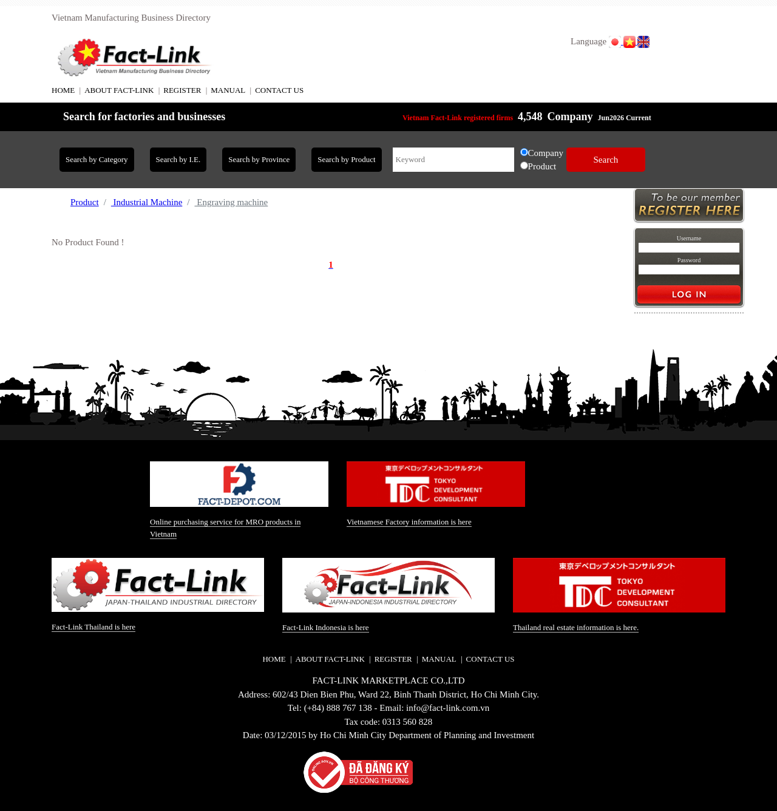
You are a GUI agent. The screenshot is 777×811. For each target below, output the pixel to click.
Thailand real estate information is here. (576, 627)
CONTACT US (279, 90)
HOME (63, 90)
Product (84, 202)
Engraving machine (231, 202)
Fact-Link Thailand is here (93, 626)
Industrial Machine (146, 202)
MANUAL (228, 90)
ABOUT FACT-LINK (119, 90)
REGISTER (182, 90)
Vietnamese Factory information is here (409, 521)
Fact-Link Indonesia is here (325, 627)
